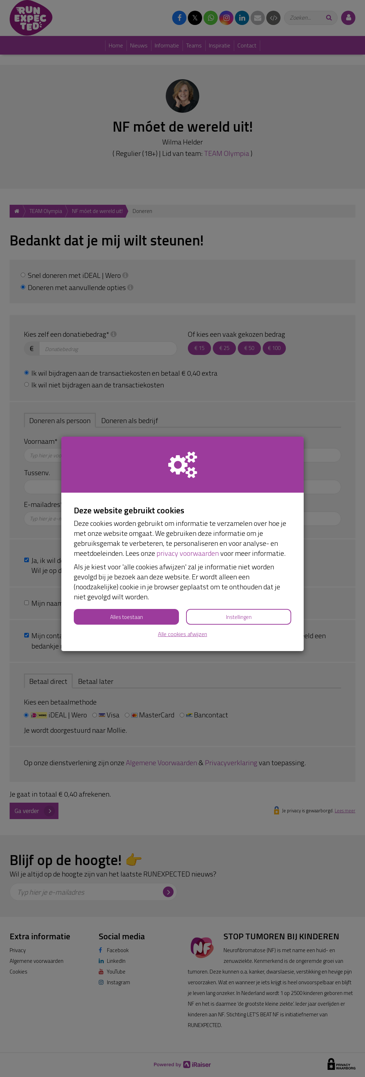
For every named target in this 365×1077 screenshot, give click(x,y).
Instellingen (239, 617)
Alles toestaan (126, 617)
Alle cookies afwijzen (182, 634)
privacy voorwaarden (187, 553)
